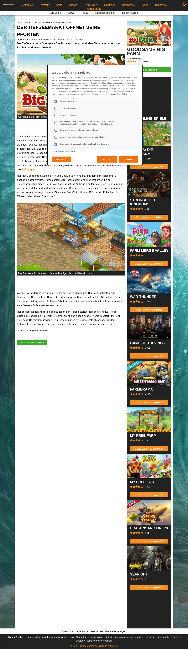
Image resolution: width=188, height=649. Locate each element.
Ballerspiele (91, 5)
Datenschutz (68, 631)
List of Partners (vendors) (63, 151)
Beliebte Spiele (130, 13)
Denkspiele (161, 5)
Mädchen (73, 5)
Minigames (27, 5)
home (19, 22)
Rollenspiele (128, 5)
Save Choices (62, 159)
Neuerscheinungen (105, 13)
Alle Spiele (55, 13)
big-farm (28, 22)
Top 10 (84, 13)
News (71, 13)
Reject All (107, 159)
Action (145, 5)
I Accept (128, 159)
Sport (59, 5)
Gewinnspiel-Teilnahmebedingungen (108, 631)
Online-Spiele (94, 8)
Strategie (44, 5)
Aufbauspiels (29, 169)
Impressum (82, 631)
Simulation (109, 5)
